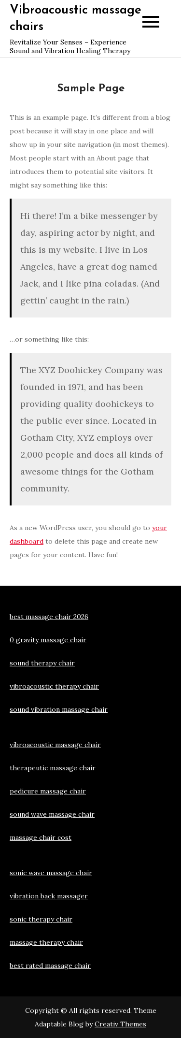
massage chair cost (40, 837)
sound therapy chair (42, 663)
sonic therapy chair (41, 919)
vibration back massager (49, 896)
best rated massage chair (50, 965)
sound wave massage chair (52, 814)
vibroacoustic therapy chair (54, 686)
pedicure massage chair (48, 791)
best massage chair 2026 (49, 616)
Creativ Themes (120, 1024)
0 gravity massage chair (48, 639)
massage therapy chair (46, 942)
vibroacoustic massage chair (55, 744)
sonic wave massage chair (51, 872)
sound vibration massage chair (59, 709)
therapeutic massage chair (53, 768)
